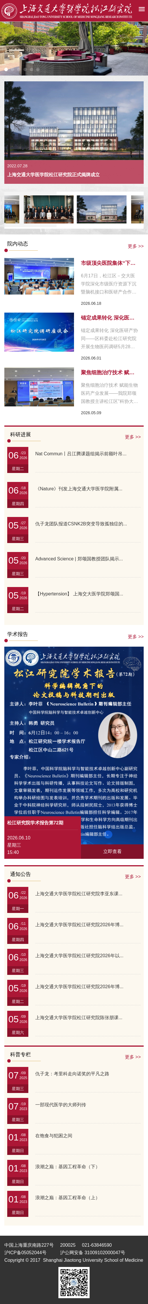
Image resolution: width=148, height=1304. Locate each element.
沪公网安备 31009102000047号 (92, 1252)
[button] (6, 69)
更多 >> (136, 246)
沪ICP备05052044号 (25, 1252)
